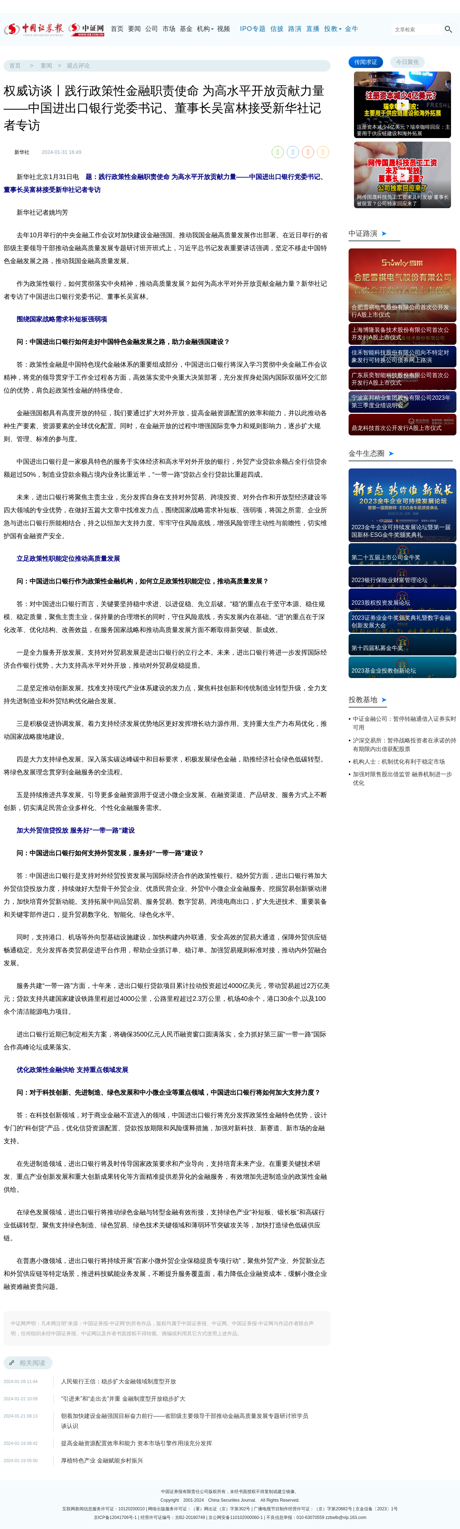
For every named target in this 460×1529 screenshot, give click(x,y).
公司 (151, 28)
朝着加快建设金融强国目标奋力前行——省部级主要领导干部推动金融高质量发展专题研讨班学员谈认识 (184, 1421)
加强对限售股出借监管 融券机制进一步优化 (402, 778)
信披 (277, 28)
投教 (331, 28)
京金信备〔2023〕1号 (376, 1508)
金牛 (352, 28)
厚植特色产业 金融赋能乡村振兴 (102, 1460)
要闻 (134, 28)
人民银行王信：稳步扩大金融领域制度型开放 (118, 1381)
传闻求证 (365, 62)
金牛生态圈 (401, 453)
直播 (313, 28)
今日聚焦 (407, 62)
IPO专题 (253, 28)
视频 (223, 28)
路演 (295, 28)
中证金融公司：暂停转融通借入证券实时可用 (404, 723)
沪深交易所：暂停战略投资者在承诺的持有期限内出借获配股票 (404, 744)
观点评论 (78, 66)
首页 (117, 28)
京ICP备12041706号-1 (115, 1517)
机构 (203, 28)
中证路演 (374, 233)
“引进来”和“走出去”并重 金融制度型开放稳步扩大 (123, 1399)
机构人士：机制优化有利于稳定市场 (399, 762)
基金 (186, 28)
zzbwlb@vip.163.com (346, 1517)
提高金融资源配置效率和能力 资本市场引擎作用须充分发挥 (136, 1443)
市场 (168, 28)
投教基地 (368, 700)
